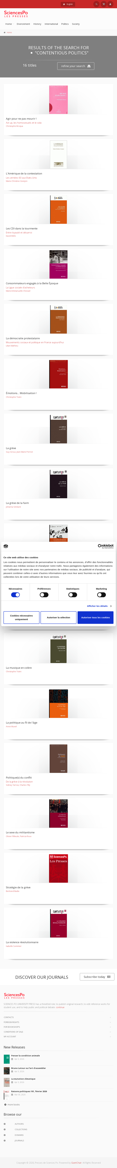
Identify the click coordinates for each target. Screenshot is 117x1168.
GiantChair (76, 1162)
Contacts (9, 1017)
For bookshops (12, 1026)
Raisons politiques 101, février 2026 (29, 1091)
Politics (65, 23)
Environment (23, 23)
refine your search (75, 66)
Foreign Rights (11, 1022)
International (51, 23)
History (37, 23)
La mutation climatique (23, 1078)
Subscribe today (97, 976)
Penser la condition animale (25, 1055)
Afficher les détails (97, 606)
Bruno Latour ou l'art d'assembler (28, 1068)
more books (12, 1104)
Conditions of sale (13, 1031)
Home (8, 23)
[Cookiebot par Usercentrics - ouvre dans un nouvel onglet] (100, 546)
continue (60, 1007)
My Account (10, 1036)
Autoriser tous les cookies (95, 617)
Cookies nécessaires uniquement (21, 617)
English (68, 4)
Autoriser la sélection (58, 617)
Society (76, 23)
